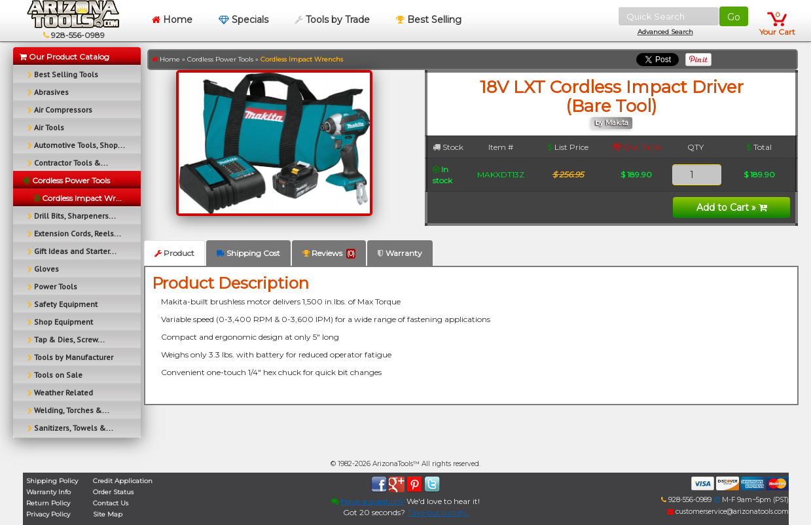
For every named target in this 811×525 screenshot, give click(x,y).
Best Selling (428, 20)
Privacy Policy (48, 514)
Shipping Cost (248, 253)
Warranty (400, 253)
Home (172, 20)
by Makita (611, 122)
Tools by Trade (332, 20)
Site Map (107, 514)
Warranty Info (48, 492)
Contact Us (110, 503)
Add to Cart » (731, 207)
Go (733, 17)
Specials (243, 20)
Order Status (113, 492)
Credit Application (123, 481)
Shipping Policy (52, 481)
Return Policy (48, 503)
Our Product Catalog (64, 57)
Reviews (328, 253)
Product (174, 253)
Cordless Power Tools (220, 59)
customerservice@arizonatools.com (728, 511)
